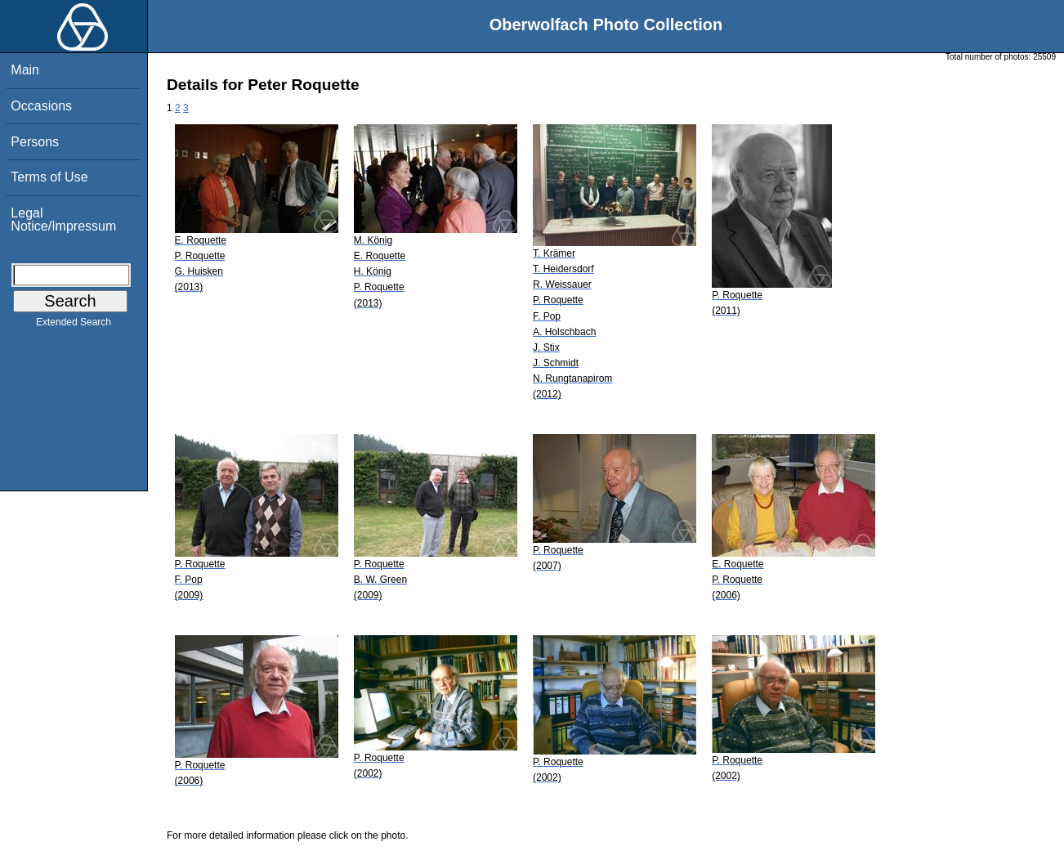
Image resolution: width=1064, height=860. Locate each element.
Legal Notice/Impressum (63, 219)
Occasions (41, 106)
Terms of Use (49, 177)
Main (25, 70)
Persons (35, 142)
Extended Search (73, 325)
